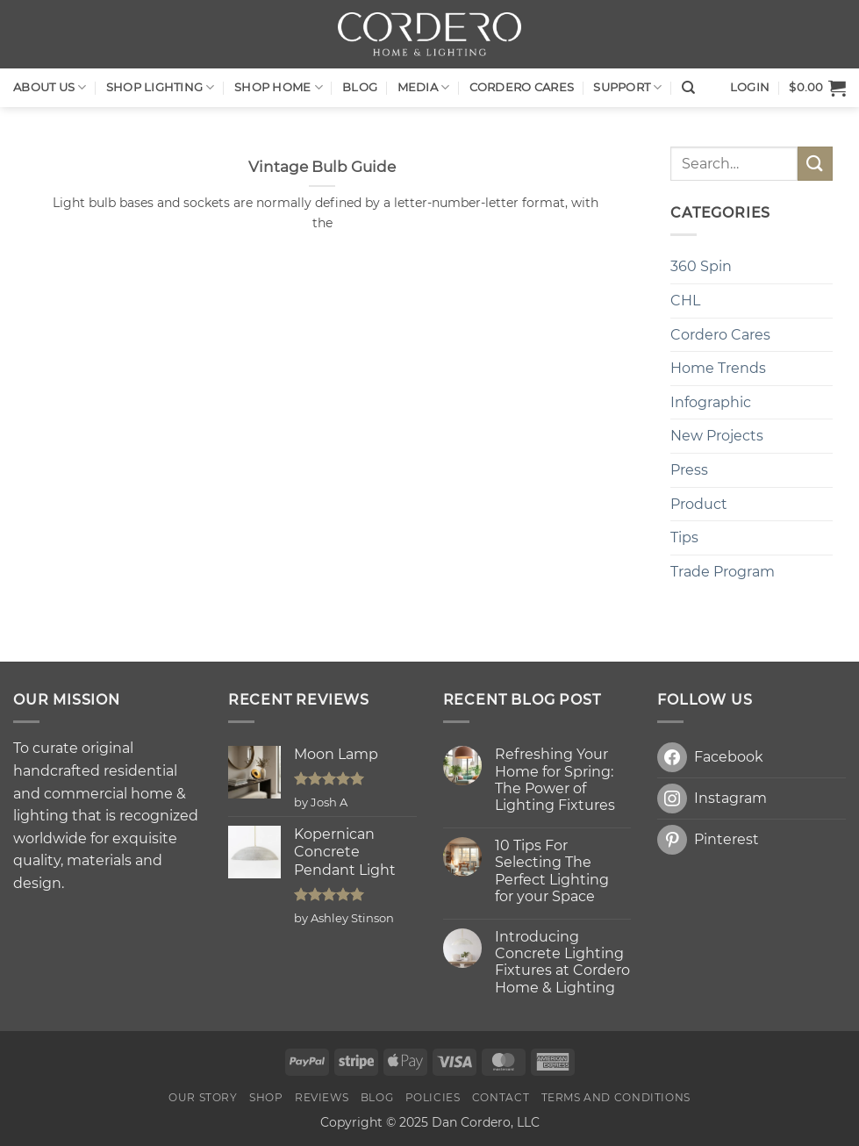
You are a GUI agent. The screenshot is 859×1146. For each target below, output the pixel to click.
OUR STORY (203, 1097)
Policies (433, 1097)
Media (423, 87)
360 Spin (701, 266)
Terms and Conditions (616, 1097)
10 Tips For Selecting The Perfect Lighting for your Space (552, 871)
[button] (817, 87)
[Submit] (815, 164)
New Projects (716, 435)
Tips (684, 537)
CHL (685, 300)
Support (627, 87)
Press (689, 470)
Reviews (321, 1097)
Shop (266, 1097)
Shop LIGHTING (160, 87)
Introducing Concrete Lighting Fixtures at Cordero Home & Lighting (562, 962)
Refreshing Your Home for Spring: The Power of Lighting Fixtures (555, 779)
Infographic (710, 402)
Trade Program (722, 571)
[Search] (688, 87)
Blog (359, 87)
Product (698, 504)
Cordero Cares (521, 87)
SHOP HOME (278, 87)
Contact (500, 1097)
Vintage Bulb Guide (322, 166)
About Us (50, 87)
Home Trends (718, 368)
